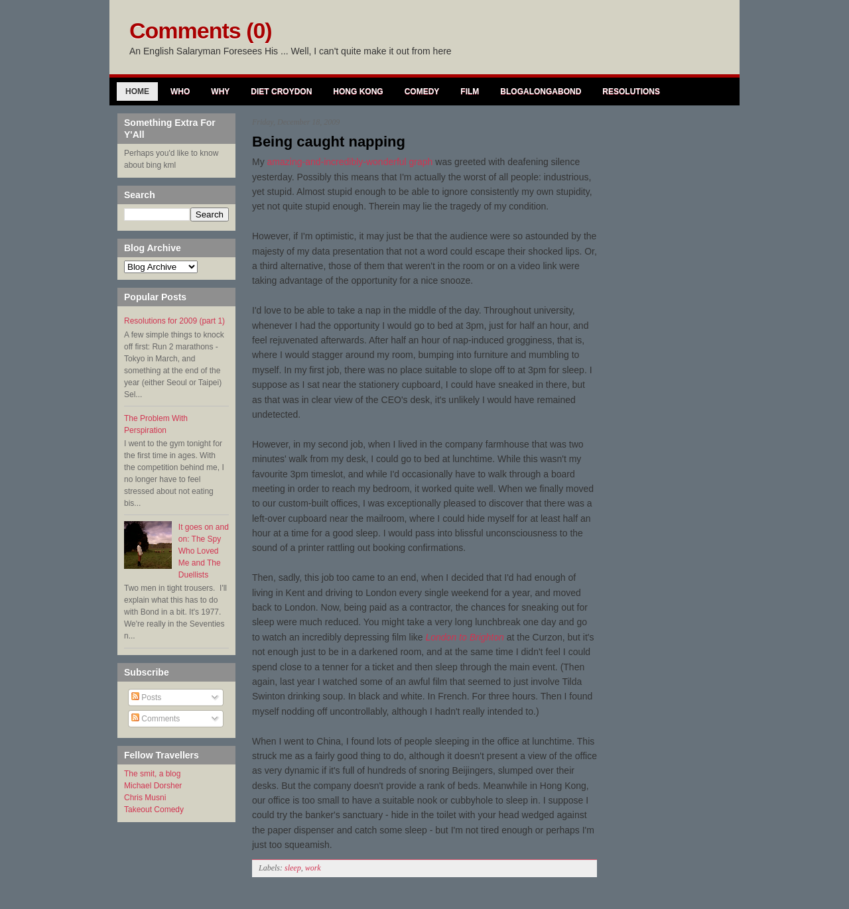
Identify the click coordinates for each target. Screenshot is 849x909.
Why (220, 91)
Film (469, 91)
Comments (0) (200, 30)
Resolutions (631, 91)
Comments (155, 718)
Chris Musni (145, 797)
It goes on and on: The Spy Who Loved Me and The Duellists (203, 550)
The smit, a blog (152, 773)
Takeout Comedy (154, 809)
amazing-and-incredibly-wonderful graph (350, 161)
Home (137, 91)
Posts (146, 697)
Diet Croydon (281, 91)
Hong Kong (358, 91)
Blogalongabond (540, 91)
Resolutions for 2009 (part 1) (174, 321)
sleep (293, 868)
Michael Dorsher (153, 785)
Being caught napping (328, 141)
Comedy (422, 91)
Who (180, 91)
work (313, 868)
